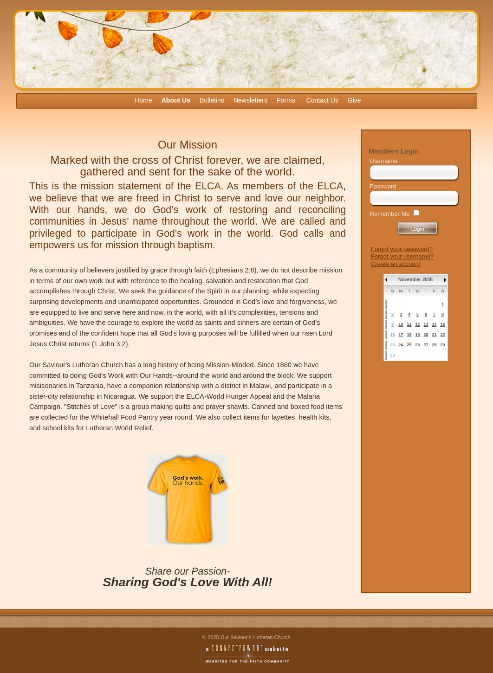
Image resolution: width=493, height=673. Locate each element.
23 (392, 345)
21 (434, 334)
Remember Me (390, 213)
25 (409, 345)
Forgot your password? (402, 249)
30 (392, 355)
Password (383, 186)
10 (400, 324)
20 (425, 334)
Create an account (395, 263)
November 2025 (415, 279)
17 (400, 334)
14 (434, 324)
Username (384, 160)
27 (425, 345)
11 (409, 324)
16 (392, 334)
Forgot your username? (402, 256)
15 (442, 324)
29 (442, 345)
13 (425, 324)
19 (417, 334)
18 (409, 334)
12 (417, 324)
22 (442, 334)
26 (417, 345)
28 (434, 345)
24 (400, 345)
